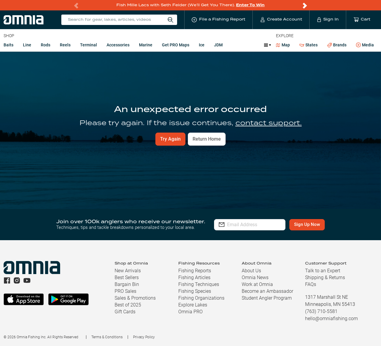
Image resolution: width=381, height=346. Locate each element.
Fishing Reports (194, 270)
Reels (65, 45)
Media (365, 45)
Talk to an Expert (322, 270)
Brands (336, 45)
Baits (8, 45)
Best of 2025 (128, 305)
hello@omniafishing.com (331, 318)
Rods (45, 45)
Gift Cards (125, 311)
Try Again (170, 139)
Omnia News (255, 277)
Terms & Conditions (107, 337)
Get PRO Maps (175, 45)
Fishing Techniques (198, 284)
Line (27, 45)
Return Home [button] (207, 139)
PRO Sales (125, 291)
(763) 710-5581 (321, 311)
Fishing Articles (194, 277)
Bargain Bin (127, 284)
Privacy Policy (144, 337)
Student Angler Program (267, 298)
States (308, 45)
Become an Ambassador (267, 291)
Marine (145, 45)
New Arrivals (128, 270)
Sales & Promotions (135, 298)
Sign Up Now (317, 224)
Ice (201, 45)
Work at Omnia (257, 284)
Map (283, 45)
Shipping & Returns (325, 277)
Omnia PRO (190, 311)
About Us (251, 270)
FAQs (310, 284)
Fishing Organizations (201, 298)
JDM (218, 45)
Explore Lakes (192, 305)
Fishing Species (194, 291)
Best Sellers (127, 277)
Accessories (118, 45)
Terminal (88, 45)
